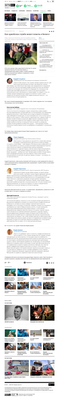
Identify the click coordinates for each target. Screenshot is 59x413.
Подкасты (14, 10)
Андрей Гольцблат (19, 79)
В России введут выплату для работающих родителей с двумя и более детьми (46, 61)
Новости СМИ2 (8, 300)
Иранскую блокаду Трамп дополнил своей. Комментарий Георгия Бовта (48, 24)
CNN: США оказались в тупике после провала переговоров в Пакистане (46, 56)
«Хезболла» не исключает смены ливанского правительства (46, 51)
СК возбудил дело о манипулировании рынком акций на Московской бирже (46, 46)
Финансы (28, 10)
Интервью (7, 10)
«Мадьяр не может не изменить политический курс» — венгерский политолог (35, 24)
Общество (43, 10)
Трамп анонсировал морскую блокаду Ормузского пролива (22, 24)
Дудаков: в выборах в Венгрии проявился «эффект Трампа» (9, 24)
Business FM (41, 39)
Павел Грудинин (19, 137)
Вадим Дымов (18, 230)
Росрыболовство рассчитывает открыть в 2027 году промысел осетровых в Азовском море (46, 66)
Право (49, 10)
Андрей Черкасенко (20, 169)
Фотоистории (8, 303)
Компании (22, 10)
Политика (36, 10)
